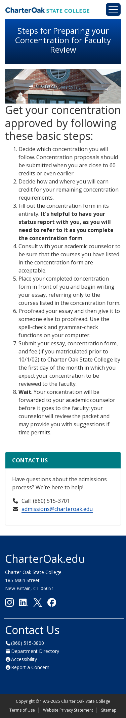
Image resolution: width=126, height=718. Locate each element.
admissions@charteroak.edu (57, 509)
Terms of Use (22, 710)
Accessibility (24, 659)
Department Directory (35, 651)
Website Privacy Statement (68, 710)
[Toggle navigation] (113, 9)
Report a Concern (30, 667)
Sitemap (109, 710)
